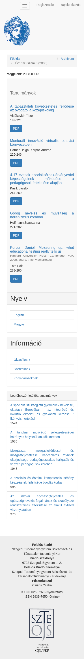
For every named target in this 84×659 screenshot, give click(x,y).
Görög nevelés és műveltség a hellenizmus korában (42, 215)
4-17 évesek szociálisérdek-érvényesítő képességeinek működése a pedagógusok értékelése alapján (42, 179)
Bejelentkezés (70, 5)
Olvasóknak (22, 360)
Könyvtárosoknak (26, 378)
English (19, 315)
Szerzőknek (22, 369)
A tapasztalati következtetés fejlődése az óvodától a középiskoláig (42, 108)
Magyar (19, 324)
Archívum (67, 58)
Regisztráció (45, 5)
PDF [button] (16, 128)
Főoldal (15, 58)
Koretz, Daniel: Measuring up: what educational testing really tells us (42, 253)
